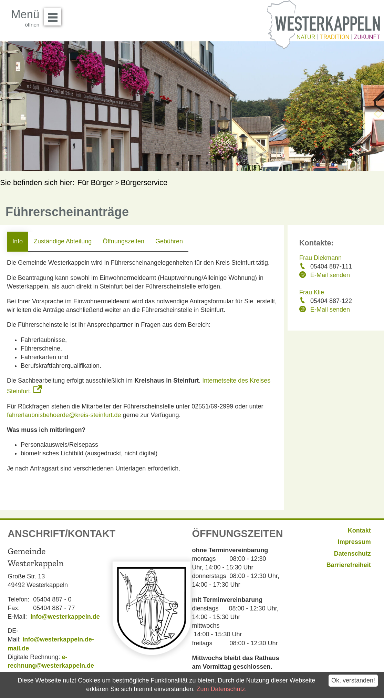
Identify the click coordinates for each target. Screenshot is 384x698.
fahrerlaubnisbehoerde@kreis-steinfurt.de (64, 415)
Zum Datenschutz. (222, 689)
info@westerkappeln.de (65, 616)
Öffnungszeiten (123, 241)
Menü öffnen (54, 14)
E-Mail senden (330, 275)
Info (17, 241)
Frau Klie (311, 292)
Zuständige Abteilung (63, 241)
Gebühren (169, 241)
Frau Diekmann (320, 257)
